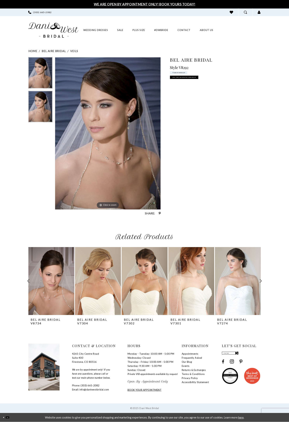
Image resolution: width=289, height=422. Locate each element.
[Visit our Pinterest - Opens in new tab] (240, 365)
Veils (74, 51)
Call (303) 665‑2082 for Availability (206, 86)
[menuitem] (40, 12)
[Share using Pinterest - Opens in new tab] (160, 213)
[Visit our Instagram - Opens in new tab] (232, 364)
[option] (40, 74)
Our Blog (187, 361)
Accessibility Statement (195, 382)
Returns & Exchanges (194, 369)
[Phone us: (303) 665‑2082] (40, 12)
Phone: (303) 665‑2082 (86, 385)
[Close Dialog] (5, 417)
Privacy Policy (190, 378)
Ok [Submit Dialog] (14, 417)
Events (185, 365)
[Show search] (245, 12)
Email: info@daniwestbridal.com (90, 389)
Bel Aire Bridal (54, 51)
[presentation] (51, 281)
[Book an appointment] (239, 30)
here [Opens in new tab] (241, 417)
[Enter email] (241, 355)
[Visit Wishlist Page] (231, 12)
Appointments (190, 353)
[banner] (53, 30)
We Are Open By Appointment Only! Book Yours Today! (144, 4)
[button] (259, 12)
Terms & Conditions (193, 374)
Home (32, 51)
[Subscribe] (257, 355)
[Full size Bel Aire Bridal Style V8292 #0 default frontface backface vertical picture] (108, 133)
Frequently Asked (192, 357)
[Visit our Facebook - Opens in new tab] (223, 365)
